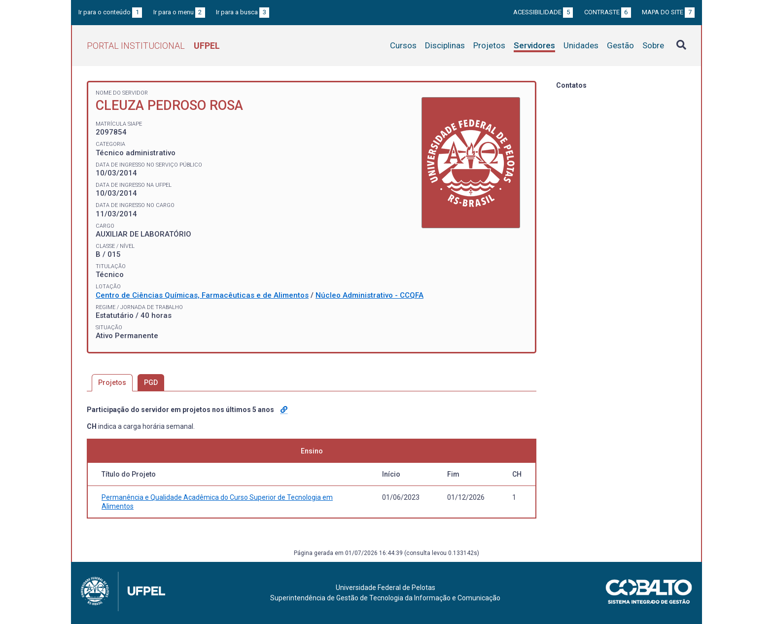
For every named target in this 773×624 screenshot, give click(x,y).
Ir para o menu (179, 12)
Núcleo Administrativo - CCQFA (369, 295)
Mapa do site (668, 12)
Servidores (534, 45)
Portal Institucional (153, 45)
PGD (151, 382)
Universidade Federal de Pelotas (385, 587)
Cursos (403, 45)
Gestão (620, 45)
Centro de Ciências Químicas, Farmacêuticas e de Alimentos (202, 295)
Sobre (653, 45)
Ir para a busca (242, 12)
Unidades (580, 45)
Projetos (489, 45)
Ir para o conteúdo (110, 12)
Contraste (607, 12)
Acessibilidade (543, 12)
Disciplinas (445, 45)
